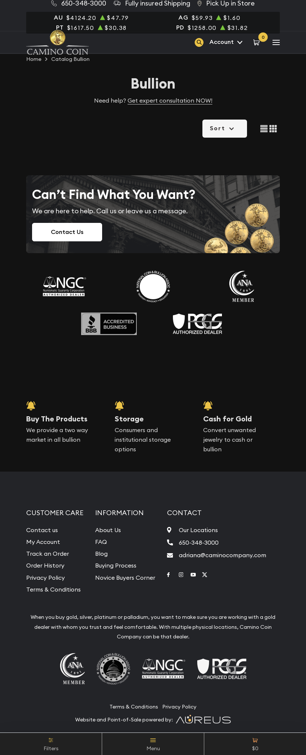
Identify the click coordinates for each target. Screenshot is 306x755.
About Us (108, 530)
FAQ (101, 541)
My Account (43, 541)
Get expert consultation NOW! (170, 100)
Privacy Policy (45, 577)
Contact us (42, 530)
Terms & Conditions (53, 589)
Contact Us (67, 232)
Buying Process (115, 565)
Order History (45, 565)
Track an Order (47, 553)
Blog (101, 553)
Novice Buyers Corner (125, 577)
